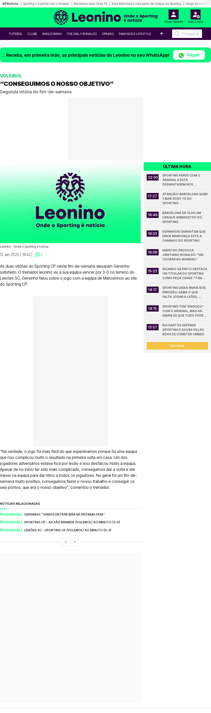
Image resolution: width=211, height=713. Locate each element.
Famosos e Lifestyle (135, 34)
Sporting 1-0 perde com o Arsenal (46, 3)
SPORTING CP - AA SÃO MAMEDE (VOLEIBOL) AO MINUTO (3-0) (72, 522)
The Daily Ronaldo (82, 34)
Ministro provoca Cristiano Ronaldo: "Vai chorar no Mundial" (183, 254)
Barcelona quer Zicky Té (90, 3)
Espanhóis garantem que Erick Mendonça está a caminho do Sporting (184, 236)
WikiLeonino (52, 34)
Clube (32, 34)
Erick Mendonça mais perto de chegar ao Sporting (146, 3)
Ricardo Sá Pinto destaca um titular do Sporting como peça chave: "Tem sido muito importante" (185, 273)
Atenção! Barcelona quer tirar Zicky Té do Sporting (185, 198)
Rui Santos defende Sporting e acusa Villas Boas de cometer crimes (183, 329)
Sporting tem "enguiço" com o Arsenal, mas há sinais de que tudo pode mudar (183, 311)
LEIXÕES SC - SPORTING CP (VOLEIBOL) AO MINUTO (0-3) (67, 530)
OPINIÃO (108, 34)
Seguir (189, 55)
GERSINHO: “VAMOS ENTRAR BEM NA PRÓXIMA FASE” (64, 514)
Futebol (15, 34)
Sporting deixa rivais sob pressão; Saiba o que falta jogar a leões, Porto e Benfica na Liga (184, 292)
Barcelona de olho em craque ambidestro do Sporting (182, 217)
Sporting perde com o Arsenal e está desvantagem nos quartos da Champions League (183, 180)
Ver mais (177, 346)
